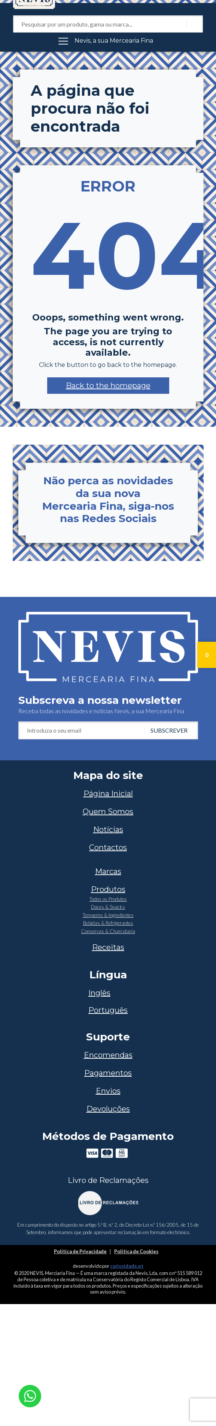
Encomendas (108, 1055)
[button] (108, 385)
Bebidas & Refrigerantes (108, 923)
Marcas (108, 871)
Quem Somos (108, 811)
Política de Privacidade (80, 1251)
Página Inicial (108, 793)
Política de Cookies (136, 1251)
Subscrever (169, 730)
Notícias (108, 829)
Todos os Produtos (108, 899)
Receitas (108, 947)
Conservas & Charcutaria (108, 931)
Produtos (108, 889)
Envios (108, 1090)
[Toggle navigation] (108, 41)
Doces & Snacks (108, 907)
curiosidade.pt (126, 1266)
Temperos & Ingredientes (108, 915)
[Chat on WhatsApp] (30, 1395)
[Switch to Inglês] (108, 993)
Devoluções (108, 1108)
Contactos (108, 847)
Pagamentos (108, 1072)
